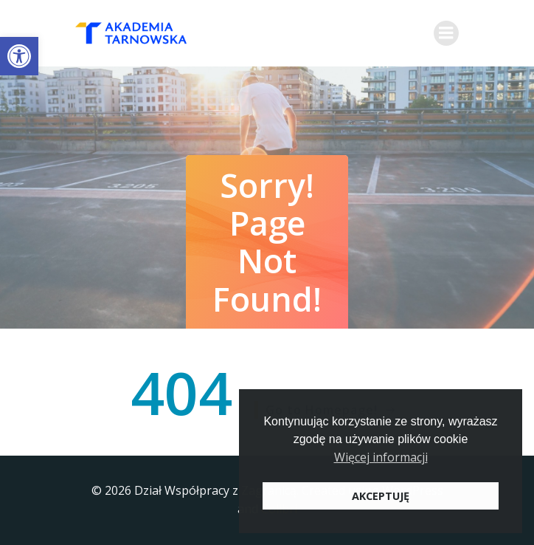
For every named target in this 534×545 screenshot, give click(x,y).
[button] (19, 56)
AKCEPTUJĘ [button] (380, 496)
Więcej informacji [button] (381, 457)
